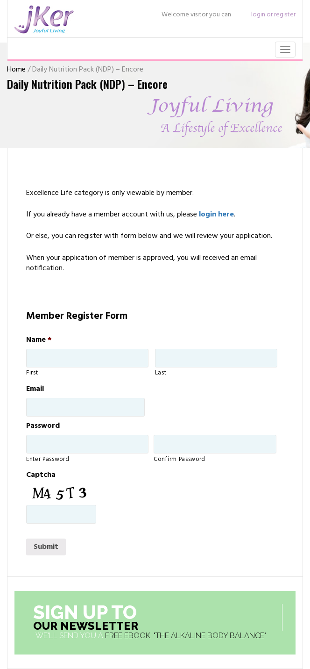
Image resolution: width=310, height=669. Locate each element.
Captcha (41, 475)
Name (39, 340)
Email (35, 389)
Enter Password (47, 459)
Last (161, 373)
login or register (273, 14)
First (32, 373)
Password (43, 426)
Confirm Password (179, 459)
